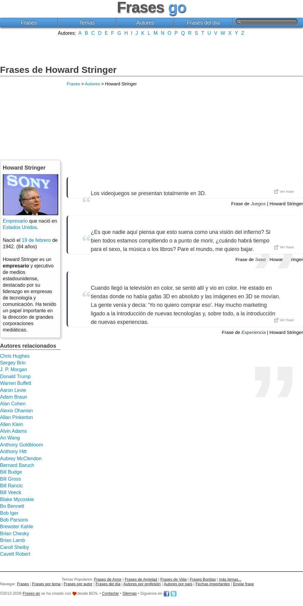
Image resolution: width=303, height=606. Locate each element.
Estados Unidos (20, 227)
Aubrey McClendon (21, 458)
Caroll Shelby (14, 547)
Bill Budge (11, 472)
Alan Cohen (13, 403)
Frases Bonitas (203, 579)
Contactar (110, 593)
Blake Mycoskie (17, 499)
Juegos (258, 203)
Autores (145, 23)
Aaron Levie (13, 390)
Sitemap (129, 593)
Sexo (260, 259)
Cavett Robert (15, 554)
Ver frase (284, 191)
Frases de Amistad (141, 579)
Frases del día (203, 23)
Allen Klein (11, 424)
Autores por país (178, 584)
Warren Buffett (15, 383)
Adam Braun (13, 397)
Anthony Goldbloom (21, 444)
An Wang (10, 437)
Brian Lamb (12, 540)
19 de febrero (36, 240)
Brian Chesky (14, 533)
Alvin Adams (13, 431)
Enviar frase (243, 584)
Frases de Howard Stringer (58, 70)
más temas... (230, 579)
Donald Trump (15, 376)
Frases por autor (78, 584)
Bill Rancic (11, 485)
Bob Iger (9, 513)
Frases (29, 23)
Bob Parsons (14, 519)
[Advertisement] (151, 49)
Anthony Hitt (13, 451)
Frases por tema (46, 584)
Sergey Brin (13, 362)
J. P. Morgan (13, 369)
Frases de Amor (108, 579)
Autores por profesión (142, 584)
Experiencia (254, 332)
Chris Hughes (15, 356)
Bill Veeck (10, 492)
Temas (87, 23)
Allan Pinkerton (16, 417)
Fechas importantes (212, 584)
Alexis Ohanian (16, 410)
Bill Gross (10, 479)
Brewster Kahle (16, 526)
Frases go (31, 593)
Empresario (15, 221)
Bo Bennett (12, 506)
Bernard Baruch (17, 465)
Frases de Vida (173, 579)
